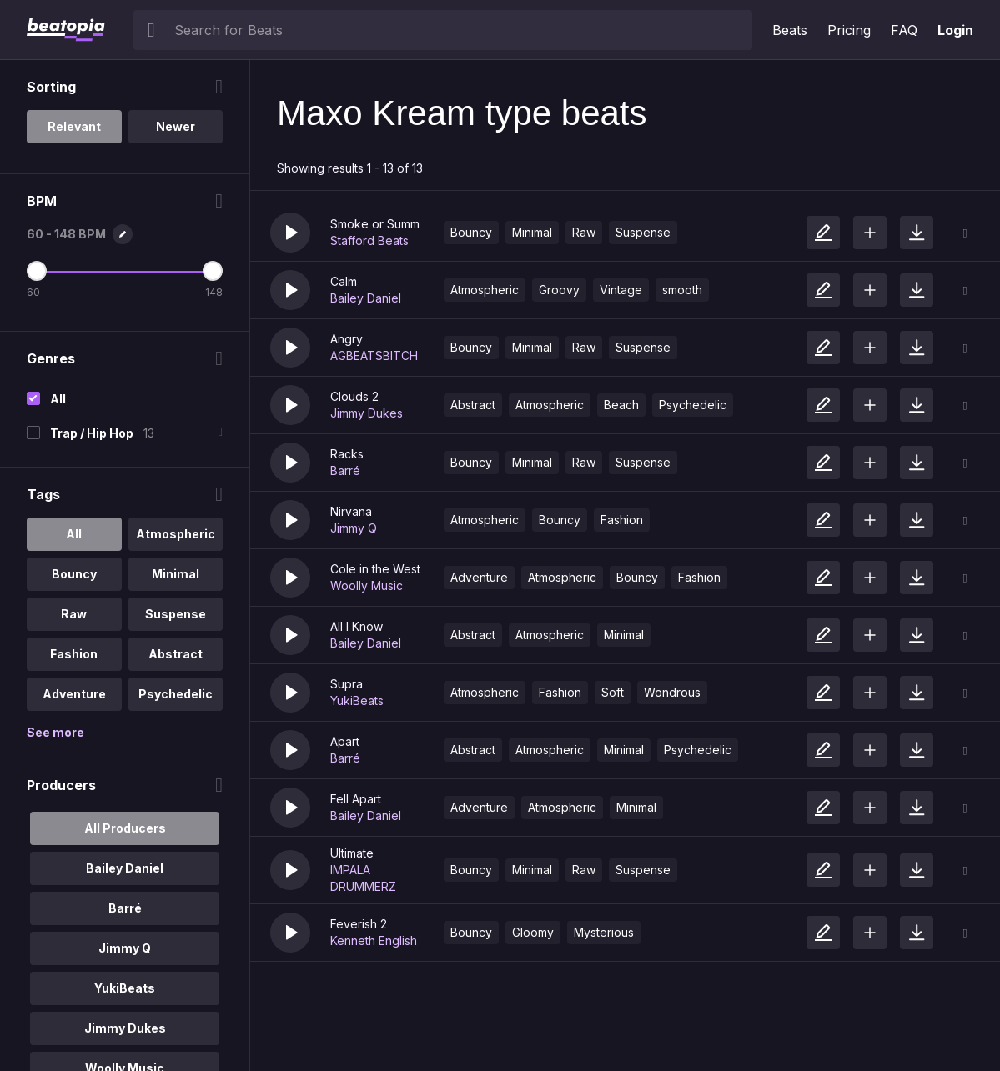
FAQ (904, 30)
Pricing (849, 30)
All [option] (74, 534)
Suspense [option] (175, 614)
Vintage (621, 290)
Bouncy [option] (74, 574)
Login (955, 30)
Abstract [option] (175, 654)
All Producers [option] (125, 828)
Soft (612, 692)
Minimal (532, 232)
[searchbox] (459, 30)
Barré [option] (125, 908)
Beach (621, 405)
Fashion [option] (74, 654)
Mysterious (604, 932)
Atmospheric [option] (175, 534)
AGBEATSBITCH (374, 355)
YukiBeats (357, 700)
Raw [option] (74, 614)
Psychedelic (692, 405)
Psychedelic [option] (175, 694)
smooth (682, 290)
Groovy (559, 290)
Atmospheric (484, 290)
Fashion (622, 520)
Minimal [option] (175, 574)
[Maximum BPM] (213, 271)
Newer (175, 126)
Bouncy (471, 232)
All (58, 399)
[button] (290, 233)
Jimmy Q (353, 528)
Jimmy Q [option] (124, 948)
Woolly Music (366, 585)
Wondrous (672, 692)
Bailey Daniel (365, 298)
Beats (789, 30)
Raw (583, 232)
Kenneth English (373, 940)
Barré (345, 470)
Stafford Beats (369, 240)
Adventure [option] (74, 694)
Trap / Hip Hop (91, 433)
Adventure (479, 577)
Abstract (472, 405)
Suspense (643, 232)
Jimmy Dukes (366, 413)
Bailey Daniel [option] (124, 868)
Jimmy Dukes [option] (125, 1028)
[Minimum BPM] (37, 271)
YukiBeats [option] (124, 988)
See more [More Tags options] (55, 732)
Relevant (74, 126)
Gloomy (533, 932)
